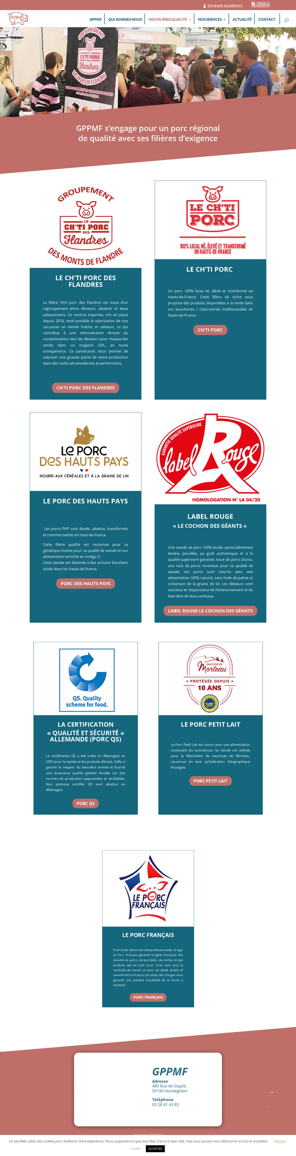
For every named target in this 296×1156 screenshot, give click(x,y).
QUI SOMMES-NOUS (125, 20)
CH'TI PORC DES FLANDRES (85, 388)
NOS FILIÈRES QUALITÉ (168, 20)
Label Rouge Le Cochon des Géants (210, 611)
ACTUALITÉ (242, 20)
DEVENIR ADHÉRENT (225, 6)
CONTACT (266, 20)
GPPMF (95, 20)
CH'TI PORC (210, 330)
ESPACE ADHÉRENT (260, 5)
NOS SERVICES (209, 20)
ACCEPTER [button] (155, 1149)
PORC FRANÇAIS (148, 997)
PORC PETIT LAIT (210, 781)
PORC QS (86, 803)
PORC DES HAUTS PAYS (86, 583)
